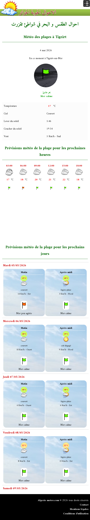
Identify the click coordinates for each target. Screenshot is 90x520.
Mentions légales (79, 509)
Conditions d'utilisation (75, 513)
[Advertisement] (46, 217)
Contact (84, 505)
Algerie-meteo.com (48, 500)
